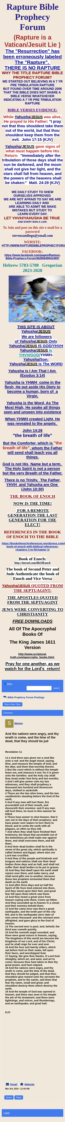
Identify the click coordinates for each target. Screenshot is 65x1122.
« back (6, 1113)
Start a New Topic (12, 704)
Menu (7, 684)
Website (29, 1084)
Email (13, 1084)
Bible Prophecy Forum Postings (23, 697)
